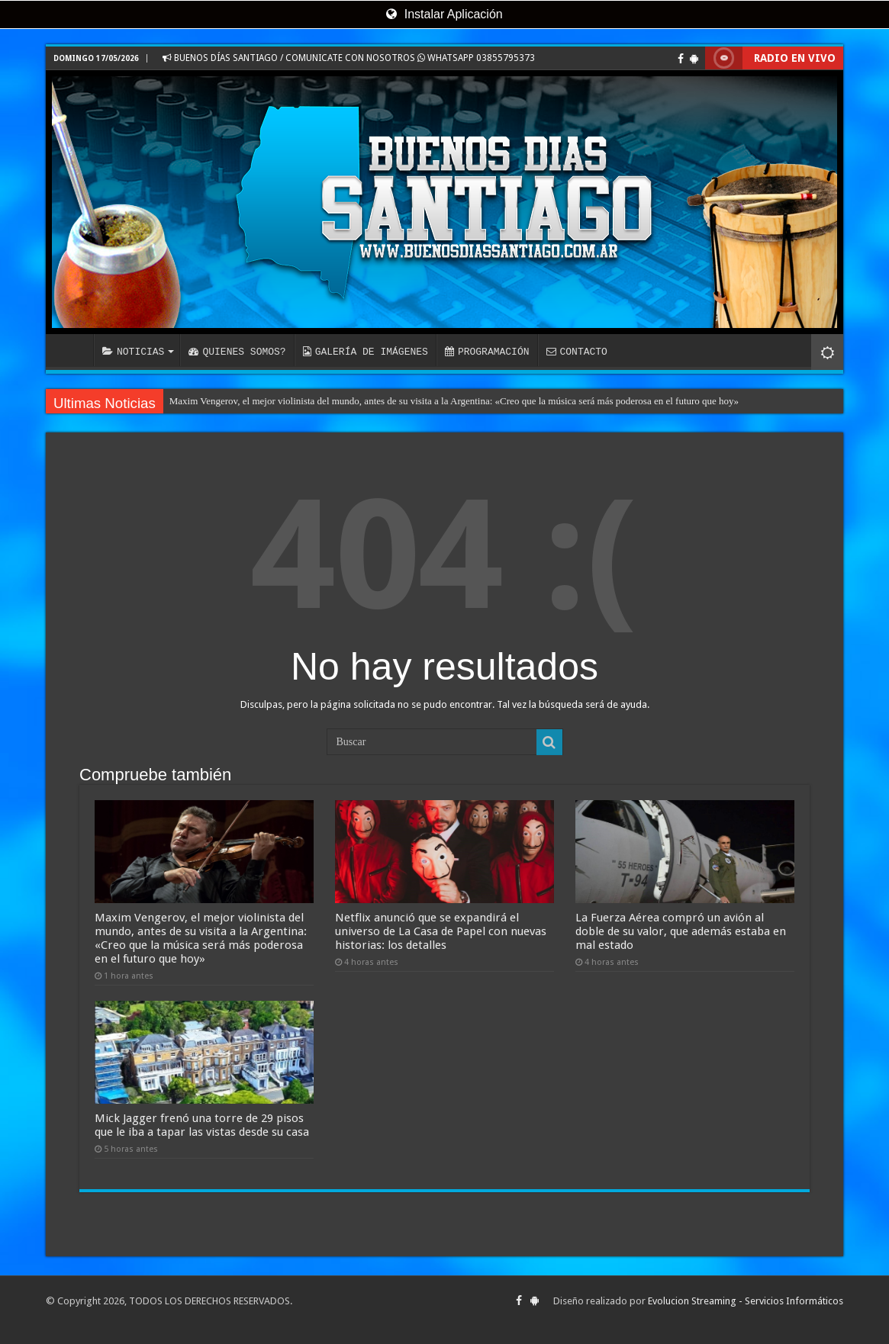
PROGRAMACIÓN (487, 352)
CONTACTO (576, 352)
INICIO (73, 350)
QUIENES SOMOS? (236, 352)
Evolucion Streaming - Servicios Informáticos (745, 1301)
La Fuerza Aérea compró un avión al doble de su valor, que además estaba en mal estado (680, 931)
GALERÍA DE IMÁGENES (365, 352)
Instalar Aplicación (444, 14)
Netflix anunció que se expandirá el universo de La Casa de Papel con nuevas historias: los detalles (440, 931)
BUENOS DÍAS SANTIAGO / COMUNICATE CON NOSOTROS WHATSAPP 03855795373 (349, 58)
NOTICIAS (133, 352)
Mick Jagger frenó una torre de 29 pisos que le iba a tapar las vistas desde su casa (202, 1125)
